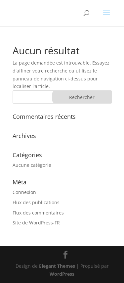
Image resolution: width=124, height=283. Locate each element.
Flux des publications (36, 202)
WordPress (62, 274)
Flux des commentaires (38, 213)
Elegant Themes (57, 266)
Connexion (24, 192)
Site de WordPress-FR (36, 222)
